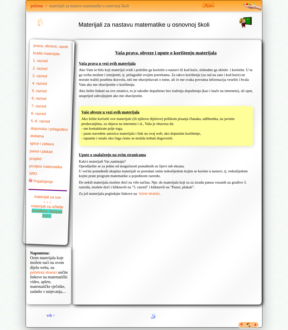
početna (37, 6)
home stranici (149, 194)
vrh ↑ (51, 315)
